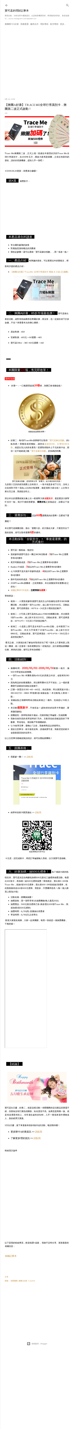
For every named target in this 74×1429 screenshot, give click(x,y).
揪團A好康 (23, 1281)
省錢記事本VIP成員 (20, 590)
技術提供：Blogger (37, 1343)
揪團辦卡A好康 (12, 24)
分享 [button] (6, 1277)
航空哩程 (54, 24)
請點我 (30, 756)
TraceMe (31, 1281)
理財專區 (44, 24)
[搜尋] (67, 5)
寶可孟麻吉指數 (57, 440)
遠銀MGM (49, 444)
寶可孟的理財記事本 (17, 10)
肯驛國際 (14, 1281)
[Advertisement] (28, 63)
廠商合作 (34, 24)
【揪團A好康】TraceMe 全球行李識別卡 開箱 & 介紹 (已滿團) (40, 272)
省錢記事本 (11, 1256)
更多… (63, 24)
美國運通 (24, 24)
